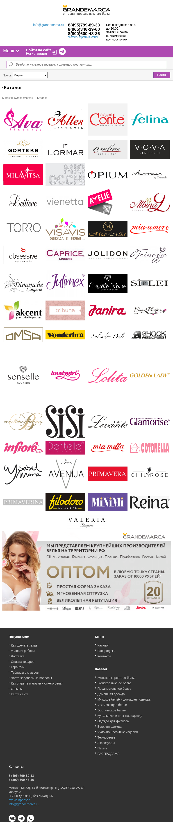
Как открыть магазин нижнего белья (37, 682)
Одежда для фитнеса (113, 719)
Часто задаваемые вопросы (31, 676)
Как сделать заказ (24, 644)
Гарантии (17, 665)
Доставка (17, 654)
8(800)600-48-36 (84, 33)
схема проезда (19, 798)
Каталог (103, 644)
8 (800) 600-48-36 (21, 778)
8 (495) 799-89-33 (21, 774)
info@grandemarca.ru (48, 25)
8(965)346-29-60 (84, 29)
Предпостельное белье (114, 687)
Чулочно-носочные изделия (117, 730)
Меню (11, 50)
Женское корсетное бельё (116, 676)
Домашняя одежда (111, 692)
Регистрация (36, 53)
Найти (161, 75)
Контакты (104, 654)
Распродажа (106, 649)
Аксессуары (106, 741)
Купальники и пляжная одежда (119, 714)
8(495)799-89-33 (84, 25)
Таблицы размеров (25, 671)
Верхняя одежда (109, 725)
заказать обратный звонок (83, 37)
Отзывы (16, 687)
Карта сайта (19, 692)
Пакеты (102, 747)
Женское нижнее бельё (114, 681)
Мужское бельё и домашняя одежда (123, 698)
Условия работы (22, 649)
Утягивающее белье (112, 703)
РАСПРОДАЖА (108, 752)
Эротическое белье (111, 709)
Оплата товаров (22, 660)
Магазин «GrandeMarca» (17, 97)
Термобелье (106, 736)
